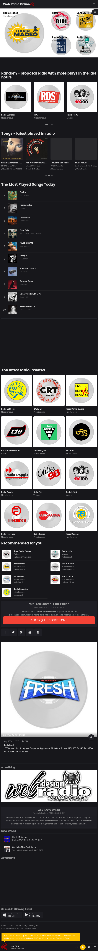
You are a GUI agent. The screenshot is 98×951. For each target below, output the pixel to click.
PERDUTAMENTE (27, 306)
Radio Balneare (73, 533)
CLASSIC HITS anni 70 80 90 (11, 169)
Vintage (80, 40)
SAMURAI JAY (24, 221)
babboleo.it (18, 595)
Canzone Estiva (26, 281)
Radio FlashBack (81, 169)
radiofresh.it (19, 582)
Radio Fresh (19, 576)
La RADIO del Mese (14, 734)
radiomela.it (67, 557)
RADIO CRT (38, 408)
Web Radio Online (17, 949)
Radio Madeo (10, 13)
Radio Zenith (68, 576)
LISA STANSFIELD (33, 165)
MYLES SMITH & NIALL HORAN (30, 233)
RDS (36, 114)
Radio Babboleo (8, 408)
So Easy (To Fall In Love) (30, 293)
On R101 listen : (19, 837)
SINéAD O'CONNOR (9, 165)
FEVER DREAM (26, 243)
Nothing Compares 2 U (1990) (14, 162)
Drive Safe (24, 230)
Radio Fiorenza (8, 533)
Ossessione (25, 217)
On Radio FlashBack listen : (24, 847)
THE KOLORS (24, 271)
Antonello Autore (30, 928)
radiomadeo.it (19, 569)
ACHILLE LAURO (25, 310)
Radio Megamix (40, 450)
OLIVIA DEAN (24, 297)
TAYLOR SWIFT (24, 195)
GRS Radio (70, 450)
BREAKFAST (24, 259)
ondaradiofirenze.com (22, 557)
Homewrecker (26, 205)
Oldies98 (37, 492)
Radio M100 (72, 114)
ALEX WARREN (24, 246)
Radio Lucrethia (8, 114)
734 (25, 741)
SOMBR (22, 208)
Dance (3, 453)
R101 (55, 13)
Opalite (23, 192)
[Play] (83, 947)
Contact (11, 925)
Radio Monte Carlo (63, 37)
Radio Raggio (7, 492)
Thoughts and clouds (60, 162)
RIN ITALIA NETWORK (11, 450)
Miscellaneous (9, 16)
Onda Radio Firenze (22, 551)
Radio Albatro (68, 563)
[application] (49, 947)
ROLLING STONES (28, 268)
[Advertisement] (49, 342)
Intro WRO (15, 946)
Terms (18, 925)
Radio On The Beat (33, 169)
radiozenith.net (68, 582)
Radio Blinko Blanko (75, 408)
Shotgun (23, 255)
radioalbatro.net (68, 569)
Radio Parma (39, 533)
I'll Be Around (81, 162)
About (4, 925)
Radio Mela (83, 37)
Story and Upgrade (30, 925)
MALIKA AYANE (57, 165)
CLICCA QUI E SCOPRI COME (49, 620)
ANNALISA (23, 284)
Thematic (80, 16)
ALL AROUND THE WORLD (37, 162)
